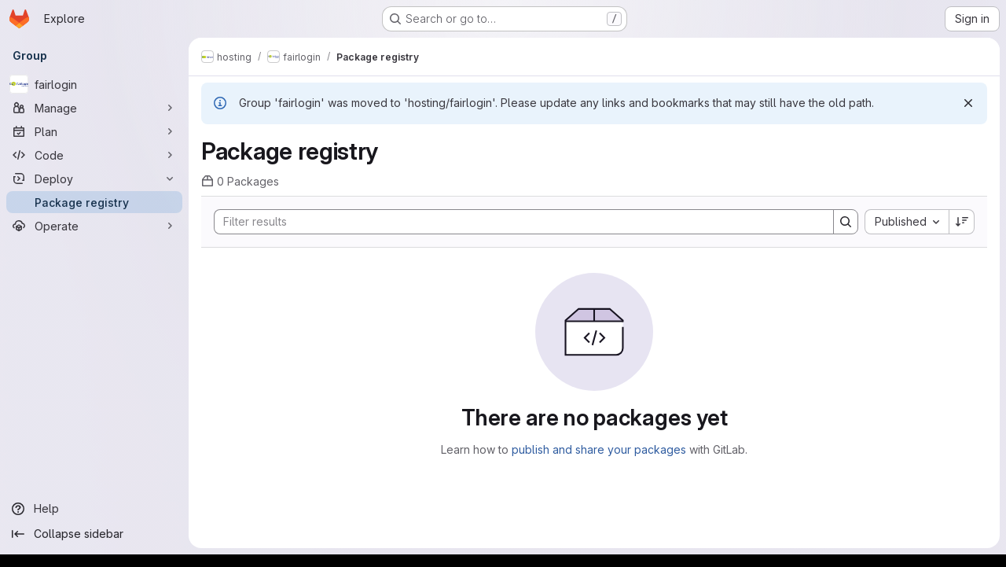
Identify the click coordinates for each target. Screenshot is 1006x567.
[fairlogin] (94, 84)
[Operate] (94, 226)
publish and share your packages (599, 449)
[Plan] (94, 131)
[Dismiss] (968, 103)
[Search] (516, 221)
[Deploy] (94, 179)
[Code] (94, 155)
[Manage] (94, 108)
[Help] (94, 509)
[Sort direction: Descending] (962, 221)
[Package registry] (94, 202)
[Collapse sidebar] (94, 534)
